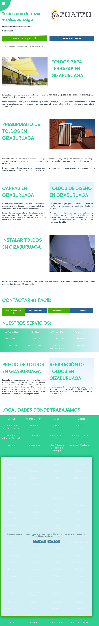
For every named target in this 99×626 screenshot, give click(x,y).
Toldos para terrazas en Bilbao (25, 46)
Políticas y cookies (79, 622)
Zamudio (34, 622)
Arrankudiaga (56, 435)
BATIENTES (34, 332)
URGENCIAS (11, 345)
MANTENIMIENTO (79, 338)
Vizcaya (11, 419)
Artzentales (34, 435)
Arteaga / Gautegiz (79, 445)
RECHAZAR (39, 541)
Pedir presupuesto (72, 38)
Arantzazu (79, 425)
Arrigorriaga (34, 445)
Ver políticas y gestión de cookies (46, 536)
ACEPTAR (54, 541)
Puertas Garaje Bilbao (8, 46)
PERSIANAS (80, 332)
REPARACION (57, 338)
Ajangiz (56, 419)
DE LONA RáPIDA (79, 345)
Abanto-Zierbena (34, 419)
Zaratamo (57, 622)
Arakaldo (57, 425)
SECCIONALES (11, 338)
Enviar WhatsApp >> (24, 38)
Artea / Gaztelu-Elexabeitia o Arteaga (57, 448)
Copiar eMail (81, 310)
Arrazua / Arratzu (80, 435)
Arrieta (11, 445)
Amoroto (34, 425)
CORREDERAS (57, 332)
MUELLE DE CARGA (34, 345)
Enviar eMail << (58, 310)
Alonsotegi (80, 419)
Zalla (11, 622)
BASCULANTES (11, 332)
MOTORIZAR (34, 338)
